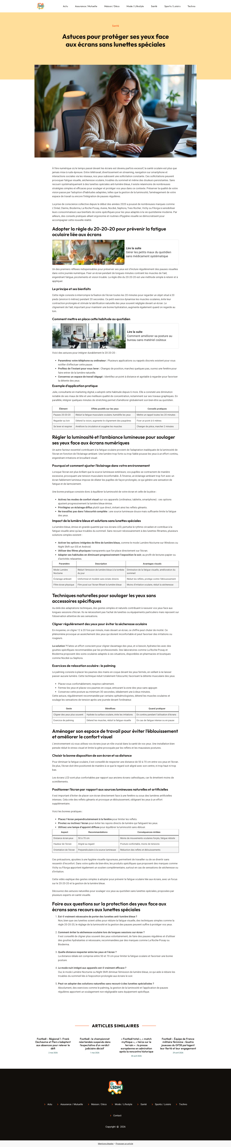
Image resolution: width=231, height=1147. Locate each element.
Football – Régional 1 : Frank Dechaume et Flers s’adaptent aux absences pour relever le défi (53, 1043)
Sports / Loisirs (172, 6)
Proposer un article (124, 1143)
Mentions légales (105, 1143)
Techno (191, 6)
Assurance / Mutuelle (86, 6)
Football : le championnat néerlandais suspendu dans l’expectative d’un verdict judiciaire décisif (94, 1043)
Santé (154, 6)
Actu (65, 6)
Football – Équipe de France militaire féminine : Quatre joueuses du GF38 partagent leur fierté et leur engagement (178, 1043)
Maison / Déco (112, 6)
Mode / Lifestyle (135, 6)
